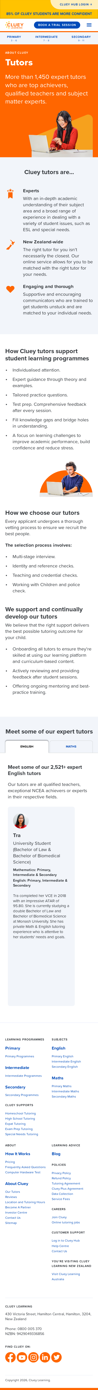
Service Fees (61, 1199)
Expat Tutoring (15, 1124)
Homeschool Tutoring (20, 1113)
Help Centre (60, 1246)
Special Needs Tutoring (21, 1134)
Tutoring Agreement (66, 1183)
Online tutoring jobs (66, 1222)
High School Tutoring (20, 1118)
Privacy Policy (61, 1173)
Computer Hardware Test (23, 1172)
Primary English (62, 1056)
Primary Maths (62, 1086)
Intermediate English (66, 1061)
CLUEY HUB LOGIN (74, 4)
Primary (12, 1048)
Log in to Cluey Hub (66, 1240)
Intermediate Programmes (23, 1076)
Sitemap (11, 1223)
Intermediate (17, 1068)
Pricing (10, 1162)
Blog (56, 1154)
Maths (58, 1078)
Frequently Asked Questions (25, 1167)
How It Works (17, 1154)
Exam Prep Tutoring (19, 1129)
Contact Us (13, 1218)
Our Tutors (12, 1192)
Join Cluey (59, 1217)
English (58, 1048)
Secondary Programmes (22, 1095)
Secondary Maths (64, 1096)
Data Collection (62, 1194)
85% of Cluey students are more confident (49, 14)
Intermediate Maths (65, 1091)
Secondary (15, 1087)
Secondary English (65, 1067)
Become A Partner (18, 1207)
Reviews (11, 1197)
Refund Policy (61, 1178)
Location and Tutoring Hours (25, 1202)
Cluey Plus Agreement (67, 1188)
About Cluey (16, 52)
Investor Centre (16, 1212)
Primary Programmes (19, 1056)
